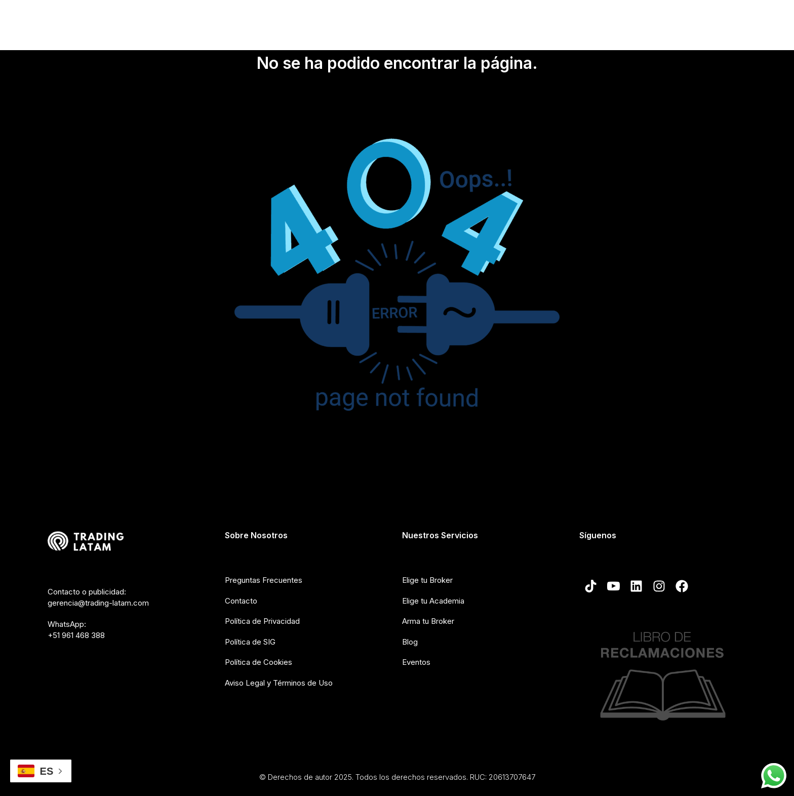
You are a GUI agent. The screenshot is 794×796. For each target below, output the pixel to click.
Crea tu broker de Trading (573, 21)
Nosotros (342, 22)
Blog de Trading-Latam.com (687, 21)
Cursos (496, 21)
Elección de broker (424, 22)
